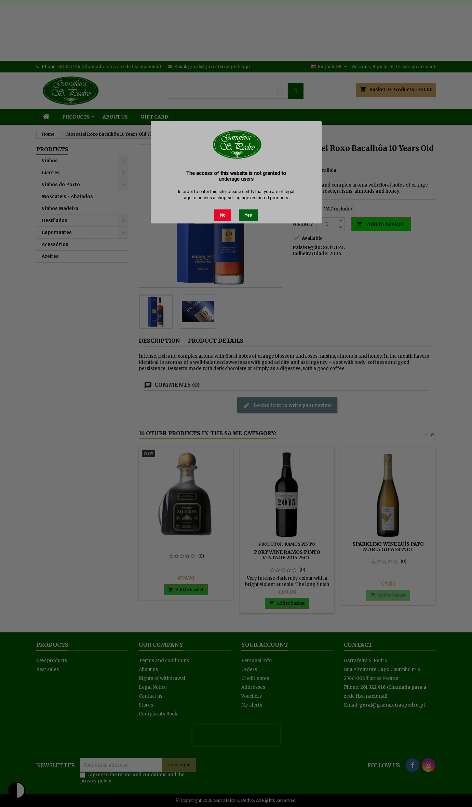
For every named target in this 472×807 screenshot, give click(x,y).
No (222, 215)
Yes (248, 215)
